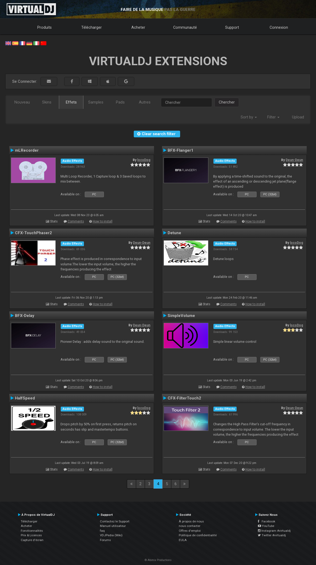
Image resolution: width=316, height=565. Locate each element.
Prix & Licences (31, 535)
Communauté (185, 27)
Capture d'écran (32, 540)
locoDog (143, 160)
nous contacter (189, 526)
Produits (44, 27)
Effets (71, 102)
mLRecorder (27, 150)
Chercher (227, 102)
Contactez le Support (114, 521)
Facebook (266, 521)
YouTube (266, 526)
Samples (95, 102)
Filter (273, 117)
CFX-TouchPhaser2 (33, 232)
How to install (102, 221)
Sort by (249, 117)
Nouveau (22, 102)
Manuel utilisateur (113, 526)
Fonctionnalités (32, 531)
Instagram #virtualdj (274, 531)
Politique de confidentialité (198, 535)
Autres (145, 102)
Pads (120, 102)
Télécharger (91, 27)
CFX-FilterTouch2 (184, 398)
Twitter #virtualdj (272, 535)
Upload (298, 117)
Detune (174, 232)
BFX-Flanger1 (180, 150)
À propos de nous (191, 521)
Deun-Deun (294, 160)
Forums (105, 540)
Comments (76, 221)
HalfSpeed (25, 398)
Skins (46, 102)
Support (232, 27)
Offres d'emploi (190, 531)
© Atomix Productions (158, 560)
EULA (183, 540)
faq (102, 531)
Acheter (138, 27)
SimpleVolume (181, 315)
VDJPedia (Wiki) (111, 535)
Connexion (279, 27)
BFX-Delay (24, 315)
